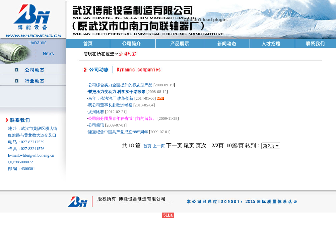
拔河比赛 (96, 111)
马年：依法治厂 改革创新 (110, 98)
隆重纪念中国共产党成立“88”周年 (118, 132)
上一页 (159, 146)
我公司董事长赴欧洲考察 (110, 105)
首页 (147, 146)
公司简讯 (96, 125)
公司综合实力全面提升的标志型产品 (120, 85)
